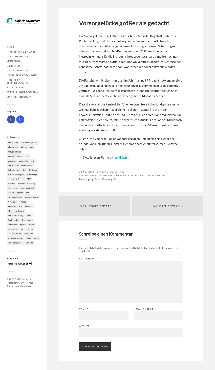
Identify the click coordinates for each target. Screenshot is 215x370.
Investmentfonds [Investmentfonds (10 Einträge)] (27, 188)
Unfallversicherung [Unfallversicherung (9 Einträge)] (16, 229)
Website (84, 326)
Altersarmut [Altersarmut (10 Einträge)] (13, 147)
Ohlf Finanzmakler (23, 279)
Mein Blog (13, 61)
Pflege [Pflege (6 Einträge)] (23, 202)
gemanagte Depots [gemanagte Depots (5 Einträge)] (16, 179)
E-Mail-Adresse (145, 309)
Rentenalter (122, 175)
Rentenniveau (157, 175)
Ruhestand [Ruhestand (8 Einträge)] (12, 224)
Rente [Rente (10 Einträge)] (29, 215)
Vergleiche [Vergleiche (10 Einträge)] (28, 234)
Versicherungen (18, 56)
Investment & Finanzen (22, 51)
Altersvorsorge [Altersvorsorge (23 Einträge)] (27, 147)
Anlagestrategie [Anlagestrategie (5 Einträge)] (14, 152)
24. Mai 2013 (86, 171)
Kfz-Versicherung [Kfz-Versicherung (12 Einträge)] (15, 197)
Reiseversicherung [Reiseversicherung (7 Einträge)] (15, 215)
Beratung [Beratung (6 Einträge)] (12, 161)
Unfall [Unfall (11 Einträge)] (31, 224)
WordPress (27, 282)
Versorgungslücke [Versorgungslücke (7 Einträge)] (15, 243)
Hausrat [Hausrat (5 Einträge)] (11, 183)
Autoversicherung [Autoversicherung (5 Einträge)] (15, 156)
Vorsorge (120, 171)
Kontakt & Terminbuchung (17, 81)
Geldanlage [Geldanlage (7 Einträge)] (32, 174)
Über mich (13, 66)
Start (10, 47)
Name (83, 309)
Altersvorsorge (88, 175)
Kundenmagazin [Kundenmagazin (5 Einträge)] (31, 197)
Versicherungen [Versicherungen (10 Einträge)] (32, 238)
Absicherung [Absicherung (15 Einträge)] (13, 143)
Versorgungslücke (90, 179)
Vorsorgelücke (111, 179)
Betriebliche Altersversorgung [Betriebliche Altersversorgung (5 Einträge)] (20, 165)
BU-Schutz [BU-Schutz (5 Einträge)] (33, 170)
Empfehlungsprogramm (23, 92)
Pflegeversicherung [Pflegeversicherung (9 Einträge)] (16, 211)
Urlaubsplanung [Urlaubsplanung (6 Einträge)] (14, 234)
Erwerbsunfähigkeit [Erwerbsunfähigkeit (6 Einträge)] (16, 174)
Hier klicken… (120, 157)
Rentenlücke (139, 175)
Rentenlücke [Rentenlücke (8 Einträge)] (13, 220)
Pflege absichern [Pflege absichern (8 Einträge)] (15, 206)
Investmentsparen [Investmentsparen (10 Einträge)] (15, 193)
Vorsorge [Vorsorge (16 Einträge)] (29, 243)
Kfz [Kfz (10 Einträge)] (27, 193)
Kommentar (88, 259)
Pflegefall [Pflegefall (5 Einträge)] (29, 206)
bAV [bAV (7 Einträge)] (27, 156)
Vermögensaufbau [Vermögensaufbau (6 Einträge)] (15, 238)
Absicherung (107, 171)
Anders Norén (24, 286)
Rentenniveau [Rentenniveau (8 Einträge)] (27, 220)
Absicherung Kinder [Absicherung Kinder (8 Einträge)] (29, 143)
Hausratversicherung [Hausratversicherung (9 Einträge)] (26, 183)
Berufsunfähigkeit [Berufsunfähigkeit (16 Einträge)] (26, 161)
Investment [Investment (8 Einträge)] (12, 188)
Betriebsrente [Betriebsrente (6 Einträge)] (13, 170)
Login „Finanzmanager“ (22, 75)
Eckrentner (106, 175)
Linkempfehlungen (19, 97)
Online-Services (17, 70)
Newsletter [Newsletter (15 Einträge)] (12, 202)
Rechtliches (15, 87)
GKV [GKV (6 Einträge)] (29, 179)
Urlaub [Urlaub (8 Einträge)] (30, 229)
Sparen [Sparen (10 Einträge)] (23, 224)
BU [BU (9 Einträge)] (24, 170)
